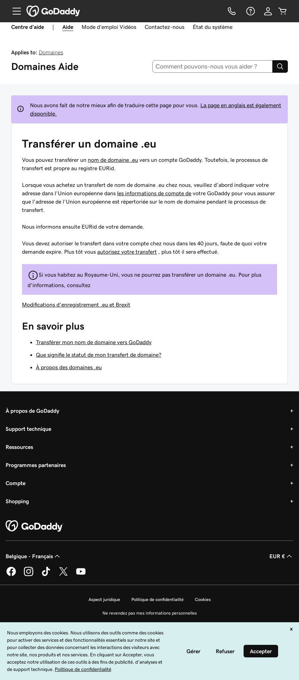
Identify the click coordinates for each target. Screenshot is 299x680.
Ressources (19, 447)
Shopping (17, 501)
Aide (67, 27)
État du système (212, 27)
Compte (15, 483)
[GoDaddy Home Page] (34, 526)
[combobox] (212, 66)
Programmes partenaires (36, 465)
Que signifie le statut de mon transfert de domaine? (98, 354)
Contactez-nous (164, 27)
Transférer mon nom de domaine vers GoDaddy (94, 342)
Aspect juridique (104, 599)
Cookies (203, 599)
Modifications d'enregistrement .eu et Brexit (76, 304)
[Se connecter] (268, 11)
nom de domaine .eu (113, 160)
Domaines (51, 52)
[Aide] (250, 11)
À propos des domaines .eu (69, 367)
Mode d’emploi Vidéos (109, 27)
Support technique (28, 429)
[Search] (280, 66)
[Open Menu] (14, 11)
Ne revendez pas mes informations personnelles (149, 613)
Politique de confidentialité (157, 599)
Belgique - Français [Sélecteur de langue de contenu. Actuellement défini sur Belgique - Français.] (33, 556)
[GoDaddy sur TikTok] (46, 575)
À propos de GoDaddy (32, 410)
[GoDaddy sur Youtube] (80, 575)
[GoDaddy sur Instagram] (28, 575)
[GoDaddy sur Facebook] (11, 575)
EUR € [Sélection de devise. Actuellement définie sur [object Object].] (281, 556)
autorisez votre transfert (127, 251)
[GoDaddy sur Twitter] (63, 575)
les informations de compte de (154, 193)
